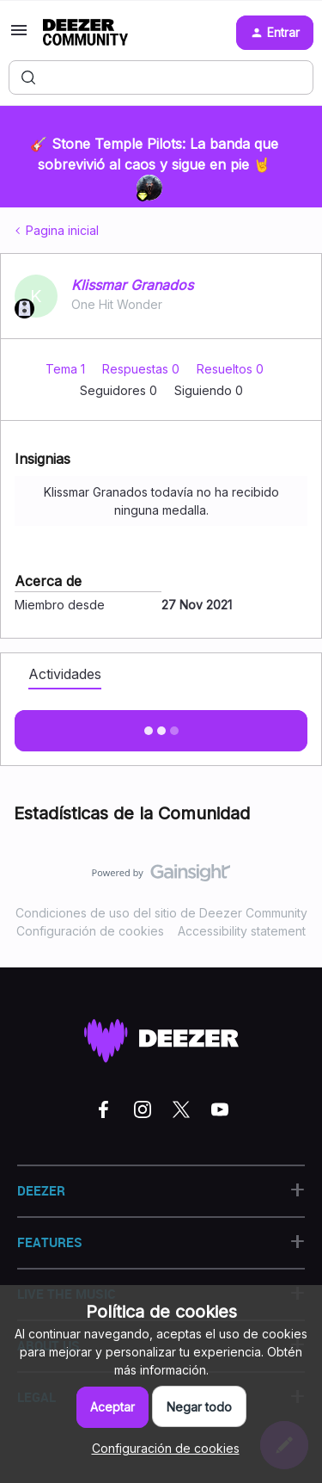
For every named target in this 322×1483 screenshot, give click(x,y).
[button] (19, 35)
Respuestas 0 (142, 368)
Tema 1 (67, 368)
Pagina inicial (62, 230)
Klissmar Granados (132, 285)
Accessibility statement (242, 931)
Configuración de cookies (90, 931)
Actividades (64, 674)
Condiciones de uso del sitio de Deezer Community (161, 912)
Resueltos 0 (230, 368)
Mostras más (161, 726)
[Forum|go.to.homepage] (85, 32)
